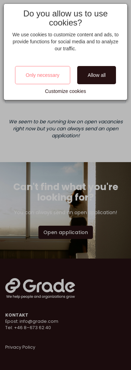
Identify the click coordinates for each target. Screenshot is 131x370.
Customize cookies (65, 91)
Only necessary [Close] (42, 75)
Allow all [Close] (96, 75)
